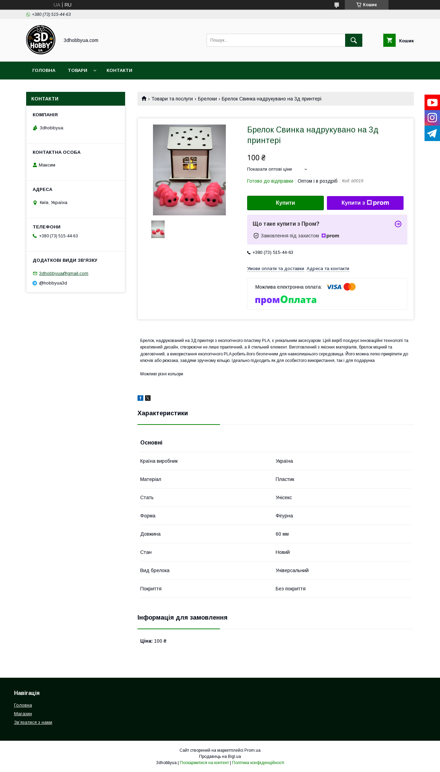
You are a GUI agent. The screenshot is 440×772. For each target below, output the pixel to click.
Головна (43, 70)
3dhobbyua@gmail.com (63, 273)
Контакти (119, 70)
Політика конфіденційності (258, 762)
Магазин (23, 713)
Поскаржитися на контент (204, 762)
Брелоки (207, 98)
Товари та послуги (172, 98)
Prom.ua (252, 750)
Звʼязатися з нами (33, 722)
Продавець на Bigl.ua (220, 756)
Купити (285, 203)
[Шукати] (353, 40)
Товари (77, 70)
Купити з (365, 203)
